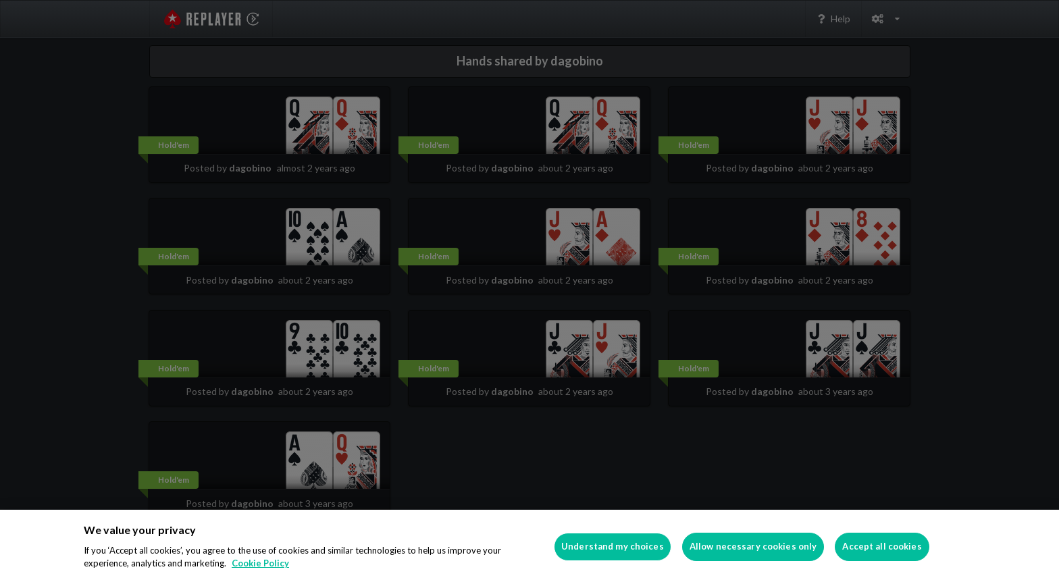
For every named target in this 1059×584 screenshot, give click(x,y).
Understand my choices (612, 546)
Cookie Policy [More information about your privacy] (260, 563)
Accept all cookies (881, 546)
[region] (529, 547)
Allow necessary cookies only (753, 546)
